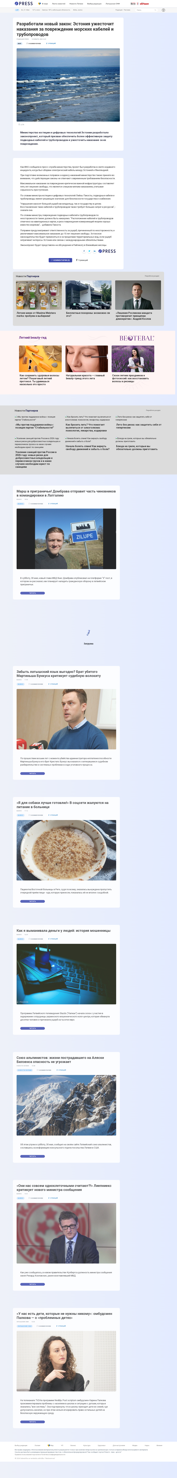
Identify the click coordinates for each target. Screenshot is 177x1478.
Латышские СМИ (113, 4)
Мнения (159, 1384)
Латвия (37, 1384)
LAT (17, 10)
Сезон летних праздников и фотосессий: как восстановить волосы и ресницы (130, 328)
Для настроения (119, 1384)
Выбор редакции (94, 4)
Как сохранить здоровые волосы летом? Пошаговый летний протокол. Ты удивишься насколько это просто (39, 330)
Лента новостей (58, 4)
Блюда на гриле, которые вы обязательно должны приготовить (137, 392)
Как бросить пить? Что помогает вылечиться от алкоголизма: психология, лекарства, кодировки (86, 374)
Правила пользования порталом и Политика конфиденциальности (40, 1393)
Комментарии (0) (60, 260)
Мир (19, 43)
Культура (86, 1384)
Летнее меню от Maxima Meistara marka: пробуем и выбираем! (36, 288)
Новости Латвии (76, 4)
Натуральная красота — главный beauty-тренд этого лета (85, 327)
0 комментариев (34, 43)
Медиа (134, 1384)
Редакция (119, 10)
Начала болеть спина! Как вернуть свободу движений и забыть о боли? (88, 392)
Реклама (127, 10)
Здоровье (101, 1384)
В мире (43, 4)
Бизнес (73, 1384)
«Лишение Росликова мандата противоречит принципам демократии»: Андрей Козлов (134, 289)
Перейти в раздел (152, 276)
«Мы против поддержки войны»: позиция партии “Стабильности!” (35, 373)
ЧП (62, 1384)
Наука (147, 1384)
